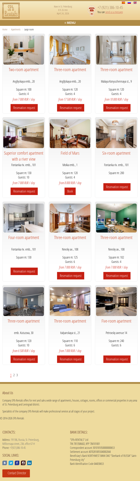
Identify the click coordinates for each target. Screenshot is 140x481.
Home (4, 29)
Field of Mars (70, 153)
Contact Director (15, 472)
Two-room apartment (23, 69)
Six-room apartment (116, 153)
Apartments (15, 29)
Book (70, 191)
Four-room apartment (23, 237)
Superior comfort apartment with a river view (23, 156)
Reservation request (24, 107)
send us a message (114, 12)
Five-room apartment (116, 321)
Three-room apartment (70, 69)
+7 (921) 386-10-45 (110, 7)
